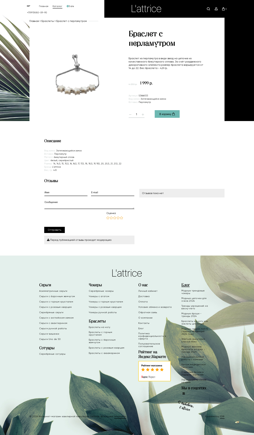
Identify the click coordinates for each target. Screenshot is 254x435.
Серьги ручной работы (53, 328)
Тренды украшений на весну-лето (194, 307)
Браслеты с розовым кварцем (106, 347)
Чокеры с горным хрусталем (106, 301)
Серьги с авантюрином (53, 323)
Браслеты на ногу (99, 327)
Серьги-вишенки (49, 333)
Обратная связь (147, 312)
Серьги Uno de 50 (50, 339)
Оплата (143, 301)
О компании (145, 317)
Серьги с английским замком (56, 317)
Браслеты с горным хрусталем (100, 333)
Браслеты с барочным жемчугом (102, 341)
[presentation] (68, 218)
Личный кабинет (148, 291)
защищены (120, 416)
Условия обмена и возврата (155, 307)
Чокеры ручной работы (103, 312)
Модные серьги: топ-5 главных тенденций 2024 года (194, 331)
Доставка (144, 296)
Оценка (111, 213)
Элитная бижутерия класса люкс (193, 340)
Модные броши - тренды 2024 (191, 314)
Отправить (54, 229)
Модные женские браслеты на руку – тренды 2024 (193, 349)
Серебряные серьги (51, 312)
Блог (141, 328)
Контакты (144, 323)
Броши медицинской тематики (193, 365)
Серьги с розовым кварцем (55, 307)
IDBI (222, 416)
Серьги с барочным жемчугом (57, 296)
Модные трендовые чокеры (193, 291)
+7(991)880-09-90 (37, 12)
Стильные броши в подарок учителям (192, 373)
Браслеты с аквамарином (104, 353)
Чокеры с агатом (99, 296)
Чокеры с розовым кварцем (105, 307)
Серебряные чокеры (101, 291)
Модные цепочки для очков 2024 (194, 299)
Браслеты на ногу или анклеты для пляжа (194, 322)
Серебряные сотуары (52, 354)
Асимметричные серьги (53, 291)
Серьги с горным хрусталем (56, 301)
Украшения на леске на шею (193, 381)
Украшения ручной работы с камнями (192, 358)
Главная (43, 6)
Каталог (57, 6)
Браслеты (47, 21)
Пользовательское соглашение (149, 345)
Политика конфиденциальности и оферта (152, 336)
